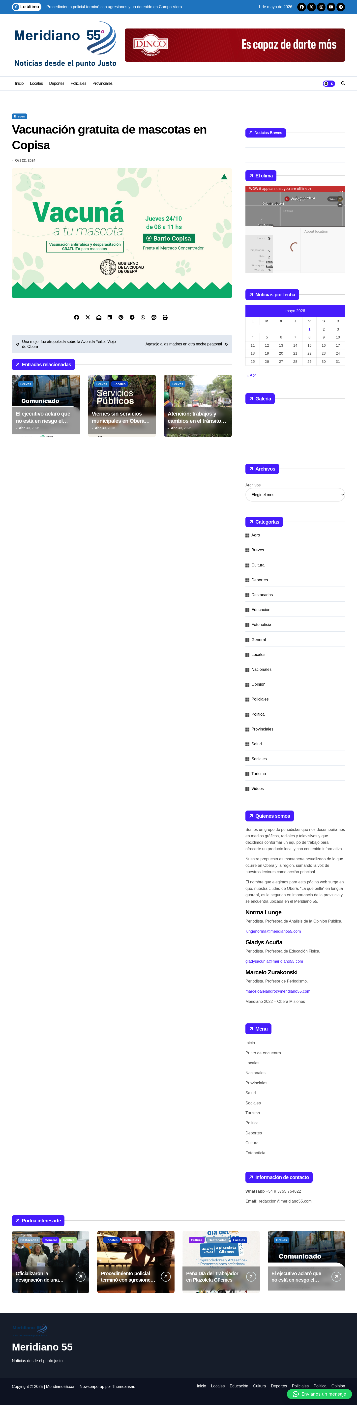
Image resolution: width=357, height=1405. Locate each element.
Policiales (78, 83)
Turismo (258, 774)
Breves (19, 116)
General (258, 640)
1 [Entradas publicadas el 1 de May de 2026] (309, 329)
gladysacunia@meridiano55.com (274, 961)
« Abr (251, 375)
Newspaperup (92, 1386)
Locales (36, 83)
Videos (257, 789)
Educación (260, 610)
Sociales (259, 759)
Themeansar (123, 1386)
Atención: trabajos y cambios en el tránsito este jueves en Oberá (194, 421)
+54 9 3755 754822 (283, 1191)
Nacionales (261, 669)
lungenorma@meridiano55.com (273, 931)
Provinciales (102, 83)
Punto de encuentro (263, 1053)
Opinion (258, 684)
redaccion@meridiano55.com (285, 1201)
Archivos (253, 485)
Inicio (19, 83)
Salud (256, 744)
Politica (258, 714)
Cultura (258, 565)
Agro (255, 535)
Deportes (56, 83)
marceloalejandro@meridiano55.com (277, 991)
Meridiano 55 (42, 1347)
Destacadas (262, 595)
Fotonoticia (261, 624)
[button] (319, 1394)
